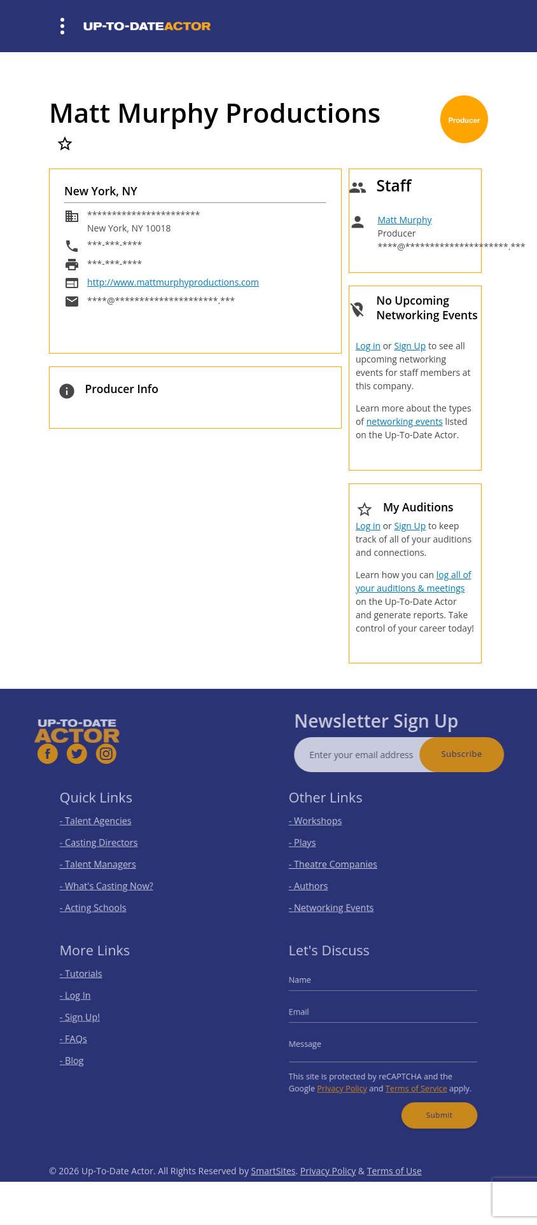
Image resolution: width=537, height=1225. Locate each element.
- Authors (317, 881)
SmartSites (273, 1188)
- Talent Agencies (102, 824)
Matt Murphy (404, 220)
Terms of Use (394, 1188)
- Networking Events (337, 901)
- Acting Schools (100, 901)
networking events (404, 421)
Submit (433, 1105)
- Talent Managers (104, 862)
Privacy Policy (347, 1082)
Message (314, 1043)
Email (308, 1014)
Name (309, 986)
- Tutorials (89, 981)
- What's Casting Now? (112, 881)
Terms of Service (412, 1082)
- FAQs (83, 1038)
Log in (368, 346)
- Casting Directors (105, 843)
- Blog (81, 1057)
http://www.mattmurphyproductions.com (173, 282)
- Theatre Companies (339, 862)
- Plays (312, 843)
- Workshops (323, 824)
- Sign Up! (88, 1019)
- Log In (84, 1000)
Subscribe (478, 753)
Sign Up (410, 346)
